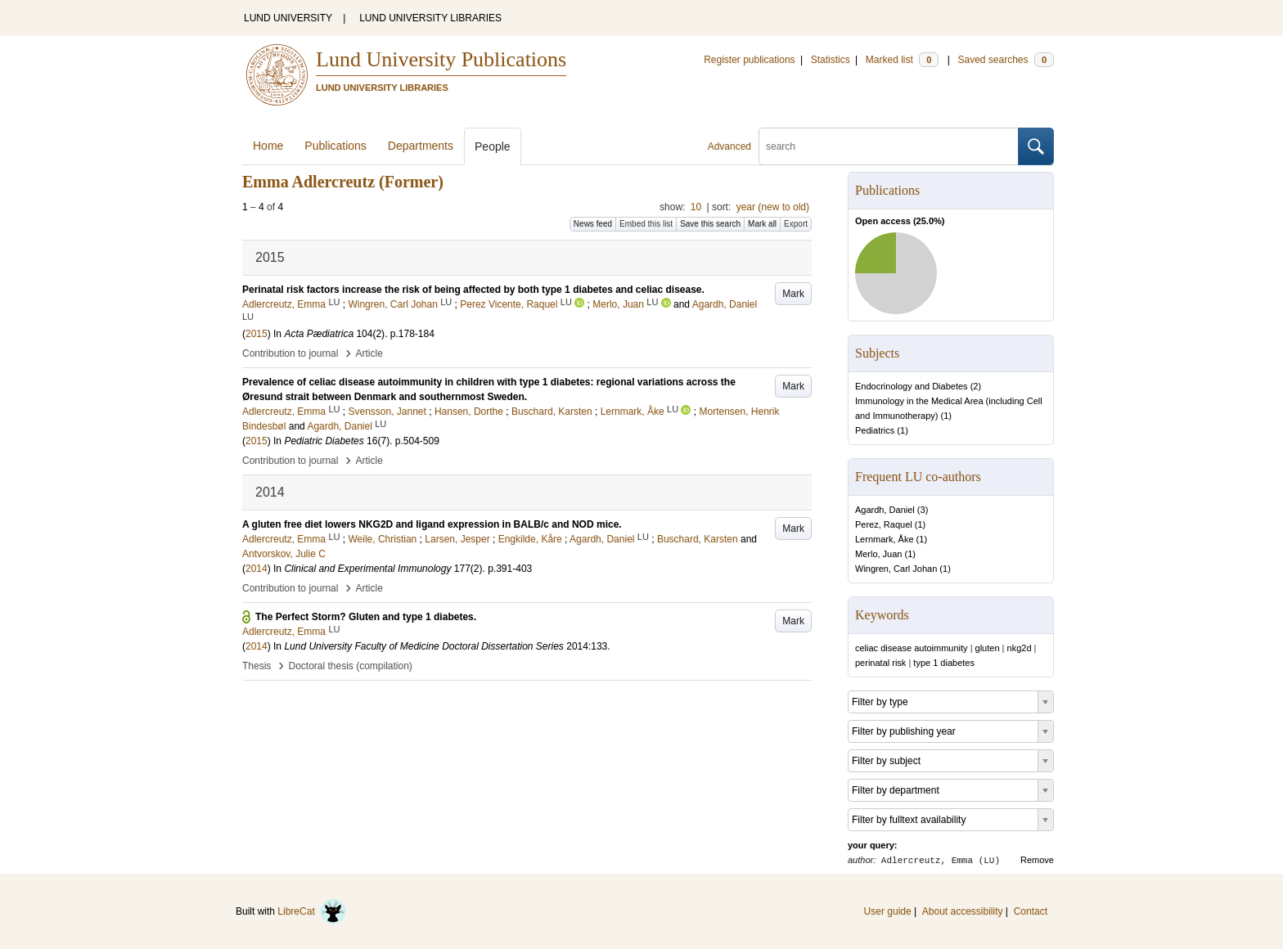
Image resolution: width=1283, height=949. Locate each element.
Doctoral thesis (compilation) (350, 666)
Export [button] (796, 223)
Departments (420, 145)
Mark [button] (793, 293)
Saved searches (1005, 59)
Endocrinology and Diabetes (911, 386)
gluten (987, 648)
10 (696, 207)
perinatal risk (880, 663)
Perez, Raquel (883, 524)
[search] (889, 146)
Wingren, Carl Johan (896, 568)
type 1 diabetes (944, 663)
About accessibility (962, 911)
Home (268, 145)
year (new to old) (772, 207)
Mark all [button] (762, 223)
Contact (1030, 911)
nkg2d (1019, 648)
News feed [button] (593, 223)
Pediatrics (874, 430)
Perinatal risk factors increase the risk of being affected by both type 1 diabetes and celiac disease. (473, 289)
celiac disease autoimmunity (911, 648)
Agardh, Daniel (885, 510)
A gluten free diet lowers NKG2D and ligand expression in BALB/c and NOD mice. (432, 524)
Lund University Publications (441, 59)
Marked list (902, 59)
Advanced (729, 146)
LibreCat (311, 911)
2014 (256, 568)
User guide (888, 911)
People (493, 146)
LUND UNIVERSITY (288, 18)
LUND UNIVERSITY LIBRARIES (430, 18)
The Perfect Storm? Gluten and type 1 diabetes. (365, 617)
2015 (256, 334)
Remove (1037, 860)
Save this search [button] (710, 223)
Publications (335, 145)
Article (369, 353)
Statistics (830, 59)
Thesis (256, 666)
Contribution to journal (290, 353)
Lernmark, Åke (884, 539)
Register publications (749, 59)
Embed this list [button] (646, 223)
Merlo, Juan (878, 554)
